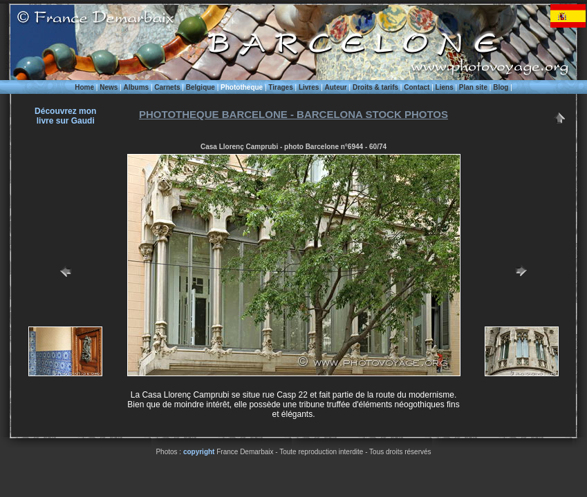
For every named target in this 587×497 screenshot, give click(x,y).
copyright (199, 452)
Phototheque (242, 87)
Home (84, 87)
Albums (136, 87)
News (109, 87)
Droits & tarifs (375, 87)
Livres (309, 87)
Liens (445, 87)
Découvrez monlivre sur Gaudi (65, 116)
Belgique (200, 87)
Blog (500, 87)
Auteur (336, 87)
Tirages (280, 87)
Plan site (473, 87)
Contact (416, 87)
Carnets (167, 87)
